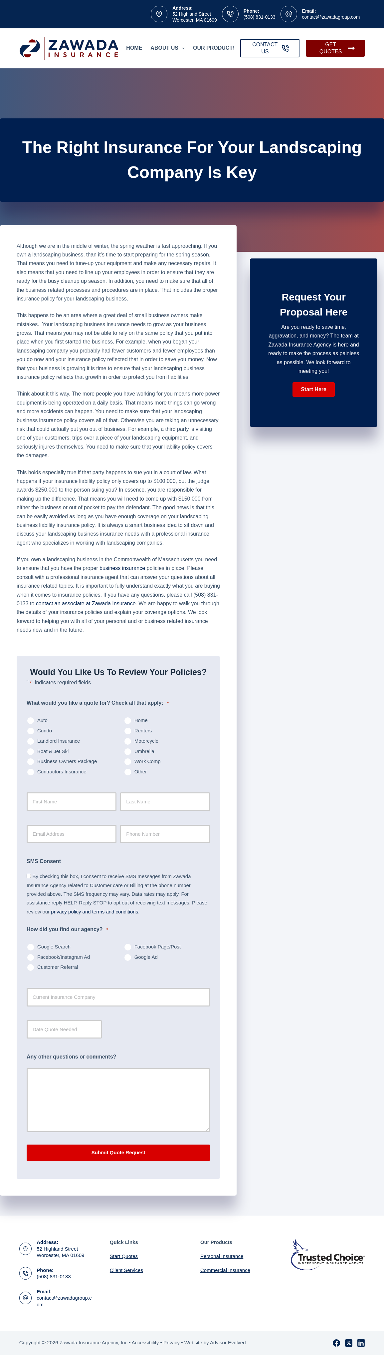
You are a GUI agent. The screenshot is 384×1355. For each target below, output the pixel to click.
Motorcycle (146, 741)
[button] (313, 389)
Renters (143, 730)
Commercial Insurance (225, 1270)
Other (140, 771)
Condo (44, 730)
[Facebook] (336, 1343)
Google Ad (146, 957)
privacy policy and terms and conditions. (95, 911)
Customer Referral (57, 967)
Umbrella (144, 751)
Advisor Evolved (228, 1342)
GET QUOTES (337, 48)
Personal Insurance (221, 1256)
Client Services (126, 1270)
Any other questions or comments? (71, 1057)
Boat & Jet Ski (53, 751)
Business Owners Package (67, 761)
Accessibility (145, 1342)
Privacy (171, 1342)
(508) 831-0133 (260, 17)
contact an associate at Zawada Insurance (86, 603)
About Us (168, 48)
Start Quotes (124, 1256)
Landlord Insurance (58, 741)
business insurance (122, 568)
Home (134, 48)
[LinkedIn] (361, 1343)
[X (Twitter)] (348, 1343)
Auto (42, 720)
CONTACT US (270, 48)
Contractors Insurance (62, 771)
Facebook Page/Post (157, 946)
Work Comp (147, 761)
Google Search (54, 946)
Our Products (219, 48)
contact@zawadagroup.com (331, 17)
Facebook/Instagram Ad (63, 957)
